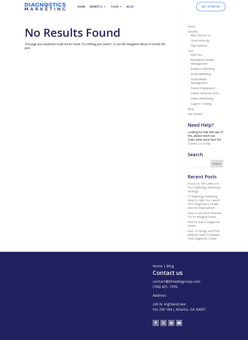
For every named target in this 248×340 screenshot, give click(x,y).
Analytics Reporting (203, 69)
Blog (130, 6)
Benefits (96, 6)
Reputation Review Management (202, 61)
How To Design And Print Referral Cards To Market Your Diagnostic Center (204, 234)
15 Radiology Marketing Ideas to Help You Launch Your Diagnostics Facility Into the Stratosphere (204, 202)
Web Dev (196, 55)
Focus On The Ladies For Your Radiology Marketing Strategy (204, 187)
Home (81, 6)
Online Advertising (202, 98)
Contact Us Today (199, 143)
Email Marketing (201, 74)
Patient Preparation (203, 88)
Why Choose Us (201, 35)
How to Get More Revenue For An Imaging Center (205, 215)
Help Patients (199, 45)
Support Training (201, 103)
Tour (114, 6)
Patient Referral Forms (205, 93)
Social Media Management (199, 81)
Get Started (210, 6)
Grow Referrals (200, 40)
